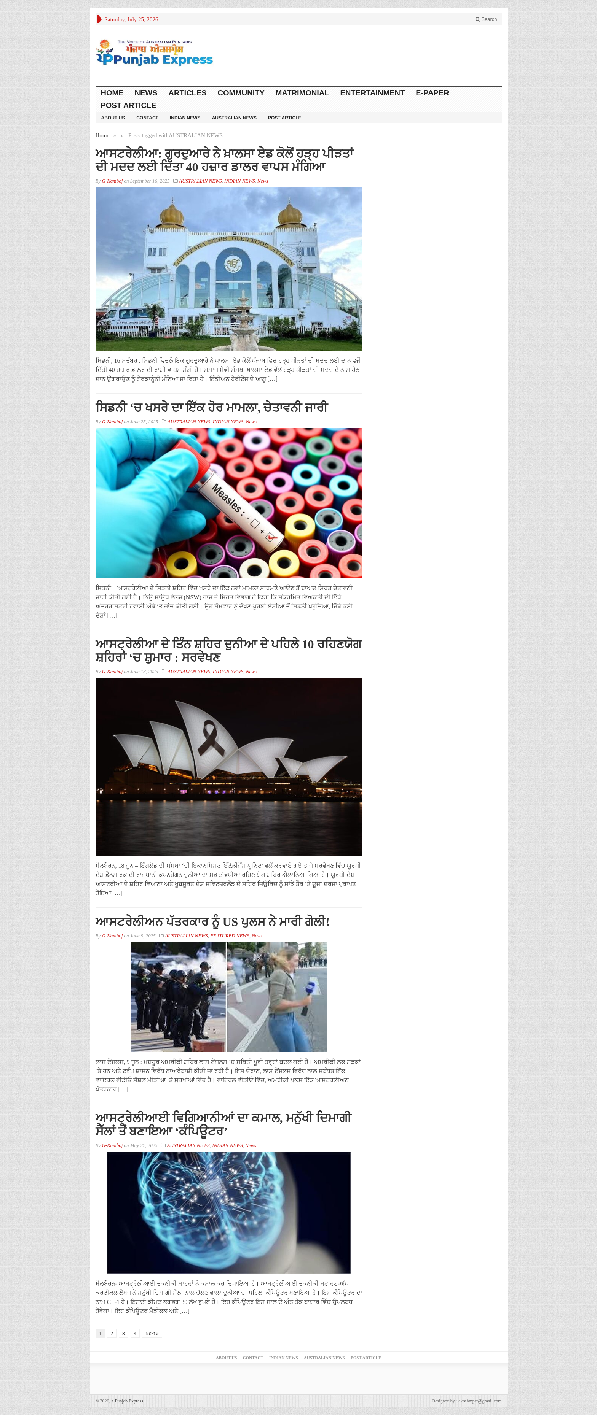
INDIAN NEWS (185, 118)
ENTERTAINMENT (372, 93)
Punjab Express (127, 1401)
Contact (147, 118)
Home (112, 93)
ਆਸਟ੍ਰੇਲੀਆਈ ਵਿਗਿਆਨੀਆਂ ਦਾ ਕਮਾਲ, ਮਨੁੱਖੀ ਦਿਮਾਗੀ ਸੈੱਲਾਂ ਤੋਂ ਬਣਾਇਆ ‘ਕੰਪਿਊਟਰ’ (223, 1124)
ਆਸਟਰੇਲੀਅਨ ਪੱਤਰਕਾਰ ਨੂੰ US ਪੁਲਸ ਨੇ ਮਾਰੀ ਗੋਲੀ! (213, 922)
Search (486, 19)
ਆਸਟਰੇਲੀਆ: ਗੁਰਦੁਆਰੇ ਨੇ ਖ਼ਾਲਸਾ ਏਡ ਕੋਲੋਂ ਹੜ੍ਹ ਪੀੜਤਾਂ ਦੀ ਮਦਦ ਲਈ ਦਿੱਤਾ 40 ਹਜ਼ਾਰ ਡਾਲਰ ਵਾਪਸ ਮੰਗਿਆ (225, 160)
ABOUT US (113, 118)
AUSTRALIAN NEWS (234, 118)
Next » (152, 1333)
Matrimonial (302, 93)
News (146, 93)
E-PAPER (432, 93)
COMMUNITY (241, 93)
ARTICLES (188, 93)
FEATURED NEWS (229, 936)
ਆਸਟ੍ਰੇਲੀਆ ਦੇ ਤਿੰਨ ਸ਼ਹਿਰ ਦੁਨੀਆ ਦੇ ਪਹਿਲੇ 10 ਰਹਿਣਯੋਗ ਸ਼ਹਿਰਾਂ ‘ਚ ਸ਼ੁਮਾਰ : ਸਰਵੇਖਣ (228, 650)
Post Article (128, 105)
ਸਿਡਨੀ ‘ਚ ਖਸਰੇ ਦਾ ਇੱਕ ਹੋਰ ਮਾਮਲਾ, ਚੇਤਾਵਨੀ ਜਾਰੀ (212, 407)
